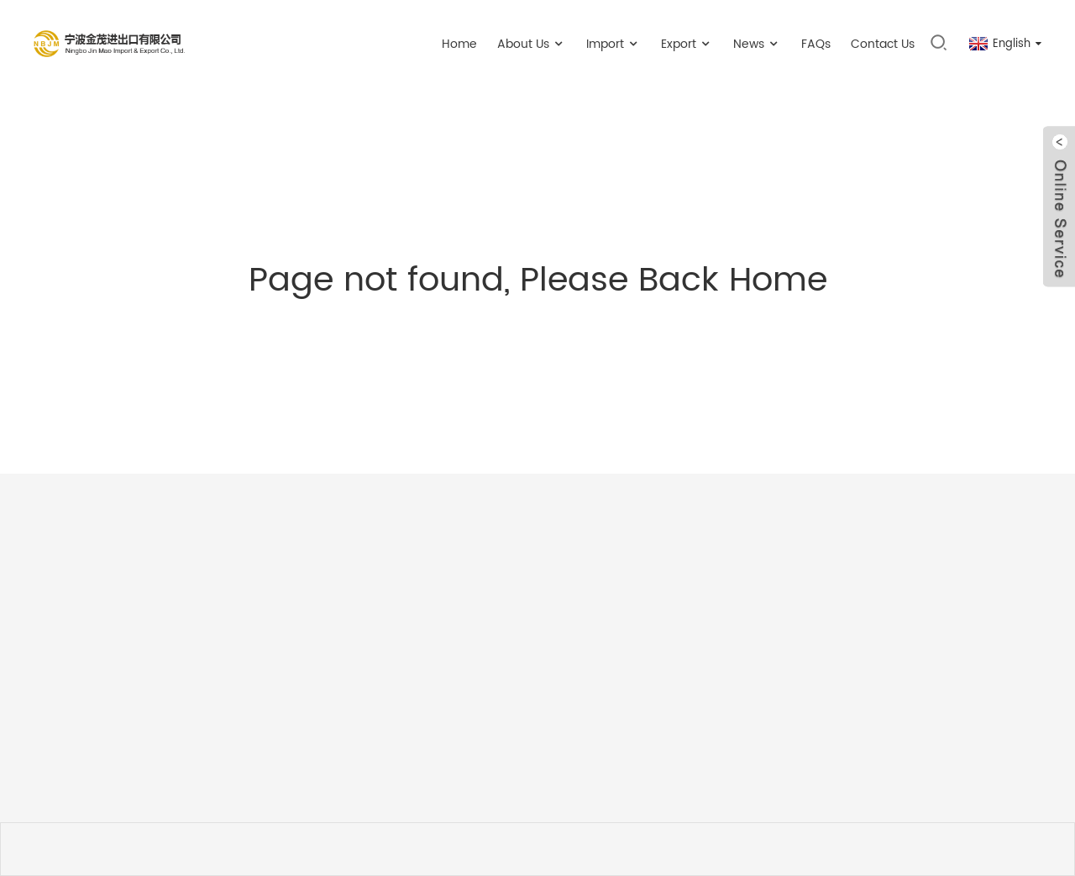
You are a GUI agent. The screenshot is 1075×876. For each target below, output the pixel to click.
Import (613, 44)
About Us (531, 44)
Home (459, 44)
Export (687, 44)
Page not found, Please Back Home (538, 280)
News (757, 44)
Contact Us (883, 44)
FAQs (816, 44)
